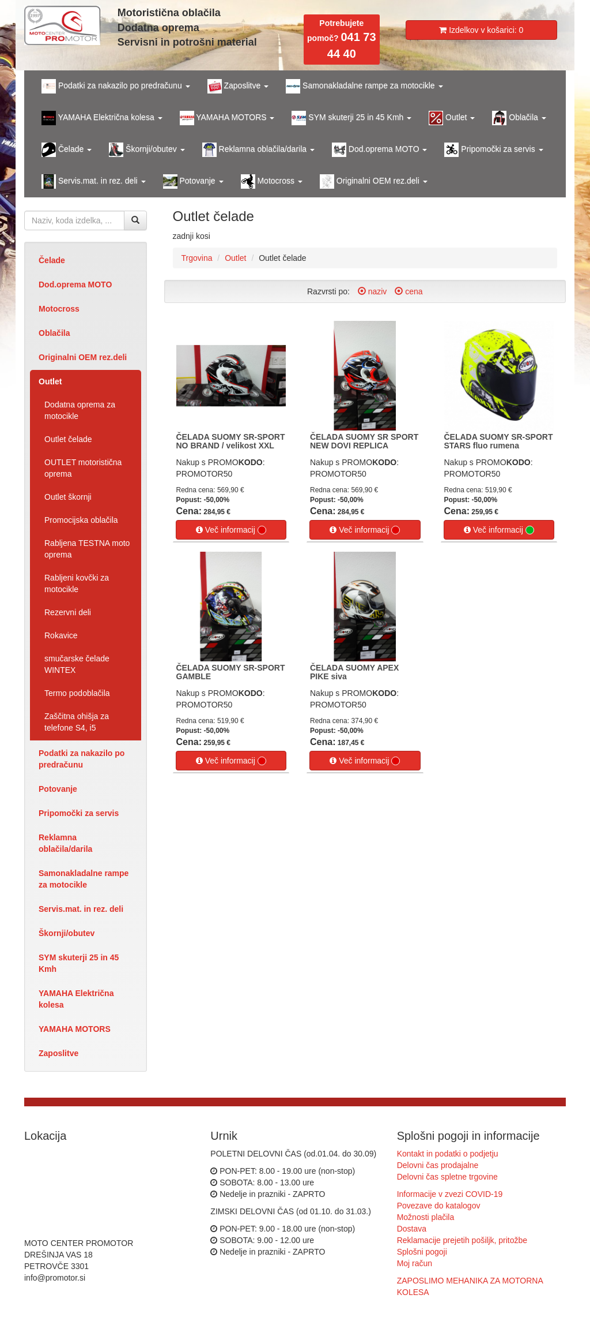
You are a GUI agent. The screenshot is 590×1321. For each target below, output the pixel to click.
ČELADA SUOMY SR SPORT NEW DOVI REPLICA (364, 441)
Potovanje (58, 789)
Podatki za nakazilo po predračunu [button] (115, 86)
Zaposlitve (58, 1053)
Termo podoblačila (77, 693)
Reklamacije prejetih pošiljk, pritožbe (462, 1240)
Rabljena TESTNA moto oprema (87, 548)
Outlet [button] (452, 118)
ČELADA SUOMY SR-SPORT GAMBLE (230, 672)
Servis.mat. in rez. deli (81, 909)
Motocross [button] (271, 181)
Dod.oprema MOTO (75, 284)
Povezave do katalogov (439, 1205)
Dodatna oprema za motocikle (79, 410)
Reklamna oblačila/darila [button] (258, 150)
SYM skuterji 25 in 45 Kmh (79, 963)
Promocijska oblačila (81, 520)
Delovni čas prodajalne (438, 1165)
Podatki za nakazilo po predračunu (81, 759)
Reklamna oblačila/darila (65, 843)
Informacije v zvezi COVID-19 (450, 1194)
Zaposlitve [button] (238, 86)
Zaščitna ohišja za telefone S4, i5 (76, 722)
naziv (372, 291)
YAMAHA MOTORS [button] (227, 118)
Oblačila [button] (519, 118)
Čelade (52, 260)
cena (408, 291)
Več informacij (231, 530)
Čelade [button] (66, 150)
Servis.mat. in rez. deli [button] (93, 181)
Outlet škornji (68, 497)
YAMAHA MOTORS (75, 1029)
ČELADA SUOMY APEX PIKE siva (354, 672)
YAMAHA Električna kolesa (76, 999)
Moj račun (414, 1263)
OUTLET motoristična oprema (83, 468)
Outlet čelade (68, 439)
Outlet (50, 381)
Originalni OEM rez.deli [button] (374, 181)
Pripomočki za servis (79, 813)
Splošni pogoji (422, 1251)
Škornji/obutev (66, 933)
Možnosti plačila (426, 1217)
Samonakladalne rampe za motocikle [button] (364, 86)
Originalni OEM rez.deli (83, 357)
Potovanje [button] (193, 181)
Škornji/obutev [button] (147, 150)
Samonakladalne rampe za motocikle (83, 879)
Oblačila (54, 333)
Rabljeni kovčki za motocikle (76, 583)
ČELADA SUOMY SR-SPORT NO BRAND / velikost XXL (230, 441)
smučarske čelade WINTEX (76, 664)
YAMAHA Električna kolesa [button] (101, 118)
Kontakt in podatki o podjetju (447, 1153)
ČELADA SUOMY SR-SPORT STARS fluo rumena (498, 441)
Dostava (411, 1228)
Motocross (59, 308)
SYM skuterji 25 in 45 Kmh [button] (351, 118)
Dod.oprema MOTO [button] (379, 150)
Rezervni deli (67, 612)
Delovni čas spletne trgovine (447, 1176)
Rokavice (61, 635)
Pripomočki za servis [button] (493, 150)
